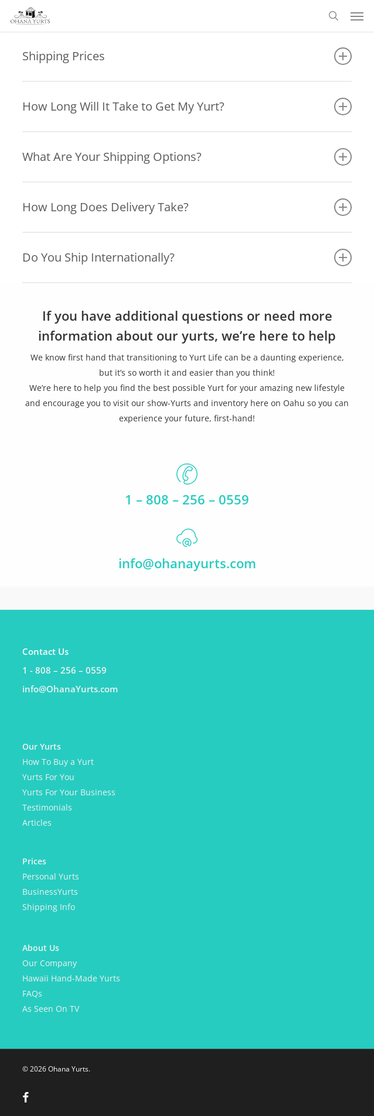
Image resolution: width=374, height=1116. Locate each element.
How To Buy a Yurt (58, 761)
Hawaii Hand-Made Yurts (71, 978)
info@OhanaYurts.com (70, 689)
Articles (37, 822)
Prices (34, 861)
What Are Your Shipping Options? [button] (186, 157)
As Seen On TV (50, 1008)
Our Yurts (41, 746)
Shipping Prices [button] (186, 56)
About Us (40, 947)
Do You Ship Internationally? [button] (186, 257)
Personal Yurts (50, 876)
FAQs (32, 993)
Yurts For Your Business (68, 792)
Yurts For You (48, 776)
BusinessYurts (50, 891)
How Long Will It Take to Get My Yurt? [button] (186, 106)
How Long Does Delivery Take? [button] (186, 207)
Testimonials (47, 807)
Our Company (49, 963)
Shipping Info (48, 906)
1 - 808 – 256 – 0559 (64, 670)
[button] (357, 16)
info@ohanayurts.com (187, 563)
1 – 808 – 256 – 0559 (187, 499)
